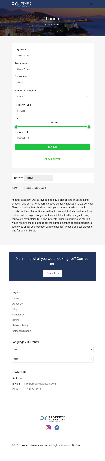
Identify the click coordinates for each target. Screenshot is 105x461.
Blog (15, 309)
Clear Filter (52, 159)
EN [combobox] (15, 349)
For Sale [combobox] (21, 111)
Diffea (76, 445)
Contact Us (52, 273)
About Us (17, 303)
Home (15, 298)
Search (52, 147)
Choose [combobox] (21, 82)
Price (17, 119)
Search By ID (22, 132)
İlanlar (15, 320)
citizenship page (21, 330)
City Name (21, 49)
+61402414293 (33, 389)
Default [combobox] (30, 178)
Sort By (18, 177)
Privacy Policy (20, 325)
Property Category (25, 90)
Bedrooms (21, 76)
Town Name (21, 63)
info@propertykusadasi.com (40, 383)
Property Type (23, 104)
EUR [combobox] (16, 359)
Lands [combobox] (20, 96)
